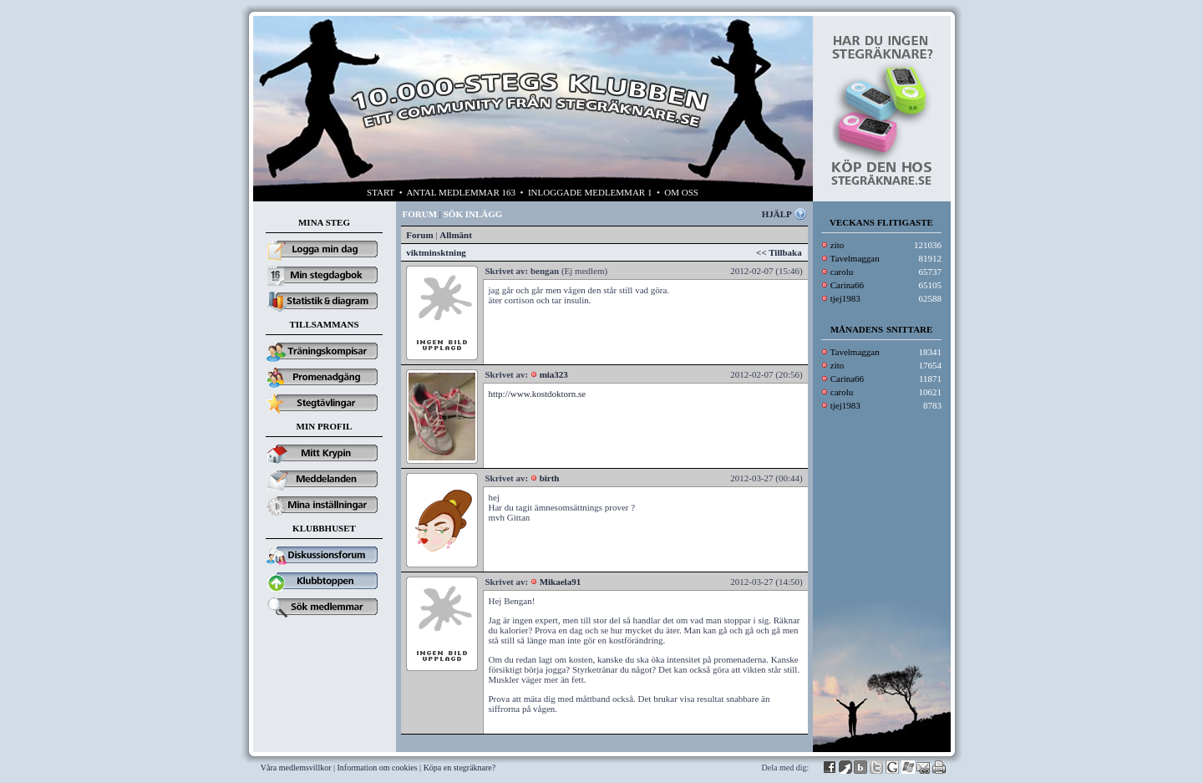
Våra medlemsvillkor (296, 767)
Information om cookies (378, 767)
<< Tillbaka (779, 252)
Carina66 (847, 285)
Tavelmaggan (855, 258)
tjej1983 (845, 298)
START (380, 192)
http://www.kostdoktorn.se (537, 394)
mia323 (554, 374)
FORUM (420, 214)
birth (550, 478)
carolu (841, 272)
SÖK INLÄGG (473, 214)
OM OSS (681, 192)
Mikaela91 (560, 582)
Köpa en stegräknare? (460, 767)
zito (837, 245)
